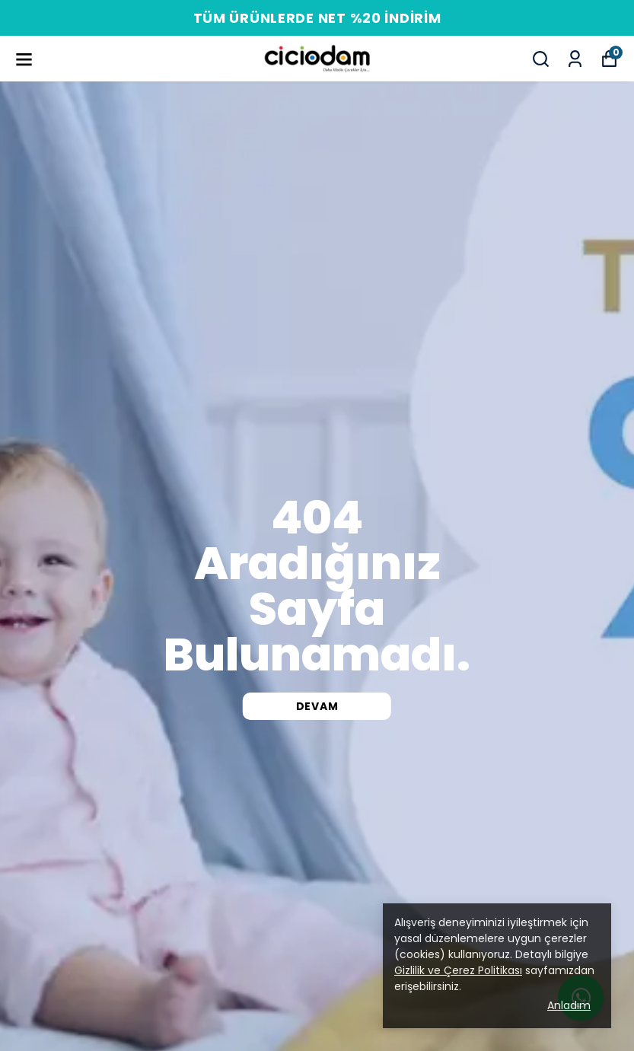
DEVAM (317, 706)
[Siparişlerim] (575, 58)
